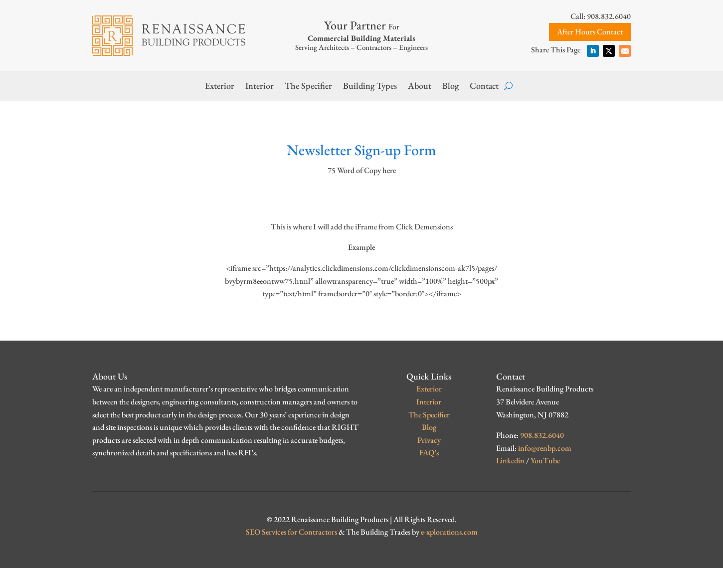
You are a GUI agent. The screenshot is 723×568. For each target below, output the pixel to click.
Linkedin (510, 460)
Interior (259, 86)
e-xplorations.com (449, 532)
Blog (450, 86)
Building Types (370, 86)
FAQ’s (429, 452)
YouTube (545, 460)
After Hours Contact (590, 31)
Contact (484, 86)
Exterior (219, 86)
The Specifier (308, 86)
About (419, 86)
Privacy (429, 440)
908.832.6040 (542, 435)
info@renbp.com (544, 448)
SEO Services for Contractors (291, 532)
